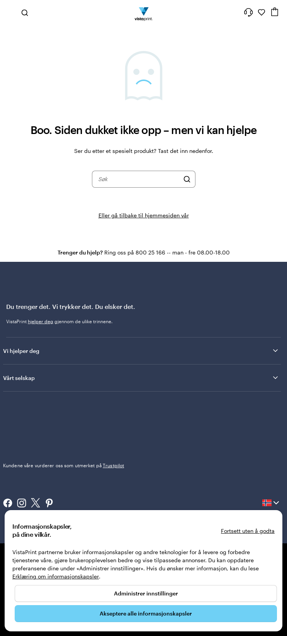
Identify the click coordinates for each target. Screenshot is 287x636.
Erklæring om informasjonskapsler (55, 576)
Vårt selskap (141, 378)
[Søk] (187, 179)
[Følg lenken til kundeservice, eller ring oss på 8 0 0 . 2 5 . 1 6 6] (248, 12)
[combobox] (138, 179)
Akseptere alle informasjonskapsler (146, 613)
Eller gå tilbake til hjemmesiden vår (143, 215)
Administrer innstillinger (146, 593)
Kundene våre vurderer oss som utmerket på (63, 465)
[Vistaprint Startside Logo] (143, 12)
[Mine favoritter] (261, 12)
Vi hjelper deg (141, 350)
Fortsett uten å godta (248, 530)
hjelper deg (40, 321)
